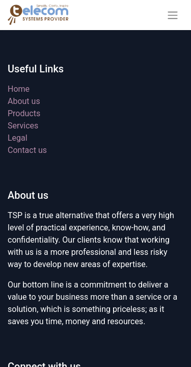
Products (24, 113)
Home (19, 89)
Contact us (27, 150)
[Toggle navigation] (172, 15)
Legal (18, 138)
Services (23, 125)
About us (24, 101)
